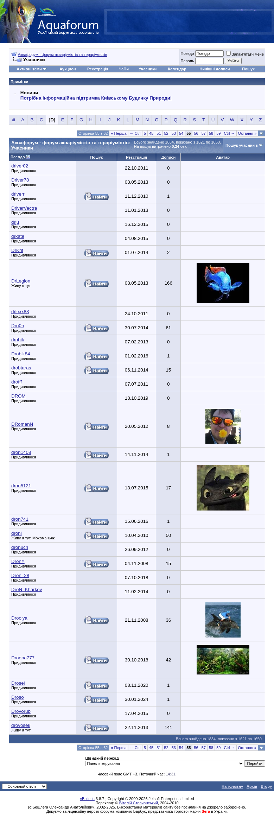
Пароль (187, 61)
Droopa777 (22, 657)
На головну (232, 786)
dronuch (19, 547)
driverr (18, 194)
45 (151, 133)
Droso (17, 697)
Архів (252, 786)
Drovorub (21, 711)
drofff (16, 382)
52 (166, 133)
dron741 (19, 519)
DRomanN (22, 424)
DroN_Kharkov (26, 589)
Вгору (266, 786)
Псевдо (187, 53)
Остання (247, 133)
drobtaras (21, 367)
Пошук (248, 69)
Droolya (19, 618)
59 (218, 133)
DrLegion (20, 281)
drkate (17, 236)
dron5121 (21, 485)
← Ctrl (135, 133)
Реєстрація (97, 69)
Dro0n (17, 325)
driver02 (19, 166)
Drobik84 (20, 353)
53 (174, 133)
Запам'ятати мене (245, 54)
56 (196, 133)
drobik (17, 339)
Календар (177, 69)
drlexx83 (20, 311)
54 (181, 133)
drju (15, 222)
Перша (118, 133)
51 (159, 133)
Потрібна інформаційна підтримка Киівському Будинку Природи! (96, 98)
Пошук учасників (241, 145)
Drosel (18, 683)
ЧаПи (124, 69)
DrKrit (17, 250)
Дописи (168, 157)
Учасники (148, 69)
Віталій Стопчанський (138, 803)
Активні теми (29, 69)
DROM (18, 396)
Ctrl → (229, 133)
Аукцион (67, 69)
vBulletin (87, 799)
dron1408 (21, 452)
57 (204, 133)
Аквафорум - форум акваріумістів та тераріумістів (62, 54)
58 (211, 133)
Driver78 (20, 180)
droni (16, 533)
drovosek (20, 725)
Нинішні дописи (214, 69)
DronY (18, 561)
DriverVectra (24, 208)
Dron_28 (20, 575)
